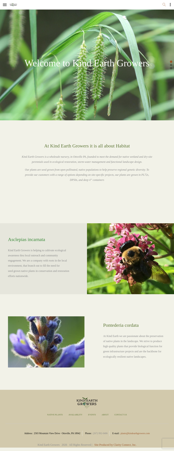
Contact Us (120, 415)
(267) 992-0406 (100, 433)
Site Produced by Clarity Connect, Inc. (115, 444)
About (105, 415)
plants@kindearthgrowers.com (135, 433)
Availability (75, 415)
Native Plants (55, 415)
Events (92, 415)
